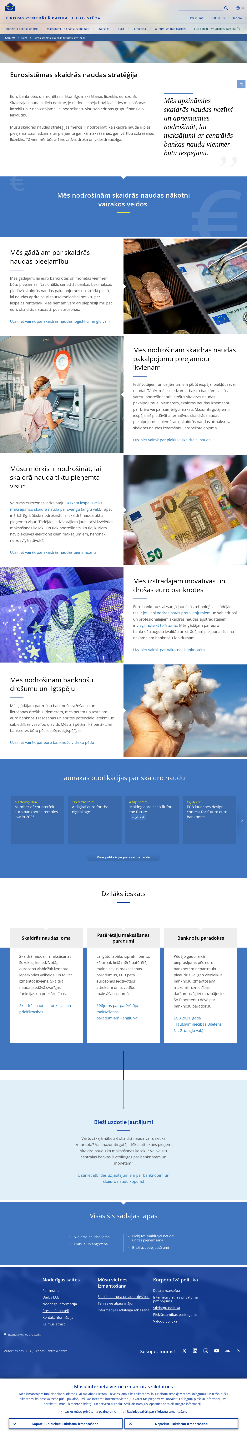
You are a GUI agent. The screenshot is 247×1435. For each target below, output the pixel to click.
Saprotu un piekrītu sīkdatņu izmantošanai (65, 1424)
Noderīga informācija (60, 1304)
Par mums (196, 18)
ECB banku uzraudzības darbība (217, 29)
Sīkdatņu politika (166, 1307)
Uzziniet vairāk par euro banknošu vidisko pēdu (52, 742)
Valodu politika (165, 1321)
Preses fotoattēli (56, 1310)
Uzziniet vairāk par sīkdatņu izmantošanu (157, 1411)
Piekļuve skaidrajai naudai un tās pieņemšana (153, 1238)
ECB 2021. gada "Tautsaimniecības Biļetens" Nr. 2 (198, 1024)
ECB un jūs (218, 18)
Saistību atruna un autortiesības (123, 1296)
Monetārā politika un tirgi (22, 29)
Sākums (10, 38)
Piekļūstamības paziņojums (175, 1314)
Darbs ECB (51, 1297)
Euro (121, 29)
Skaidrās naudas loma (92, 1237)
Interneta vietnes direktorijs (24, 1334)
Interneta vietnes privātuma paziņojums (175, 1299)
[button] (232, 8)
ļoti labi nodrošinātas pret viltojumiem (177, 612)
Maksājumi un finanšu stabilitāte (68, 29)
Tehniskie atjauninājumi (117, 1303)
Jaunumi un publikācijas (170, 29)
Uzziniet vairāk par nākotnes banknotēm (169, 649)
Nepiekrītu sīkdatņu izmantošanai (181, 1424)
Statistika (103, 29)
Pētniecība (139, 29)
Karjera (237, 18)
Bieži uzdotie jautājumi (150, 1247)
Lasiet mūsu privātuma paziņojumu (90, 1411)
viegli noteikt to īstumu (157, 625)
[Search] (203, 8)
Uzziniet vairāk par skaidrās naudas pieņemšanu (53, 552)
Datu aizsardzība (166, 1290)
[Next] (241, 820)
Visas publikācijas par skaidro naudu (123, 857)
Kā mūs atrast (54, 1324)
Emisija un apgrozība (91, 1244)
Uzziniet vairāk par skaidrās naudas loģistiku (50, 321)
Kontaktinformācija (58, 1317)
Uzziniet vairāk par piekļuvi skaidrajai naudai (172, 439)
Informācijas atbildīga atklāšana (123, 1310)
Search (226, 8)
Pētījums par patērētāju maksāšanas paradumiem (117, 1012)
